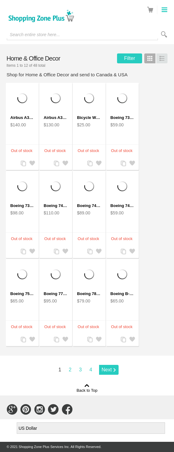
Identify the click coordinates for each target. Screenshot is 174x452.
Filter (129, 58)
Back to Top (87, 390)
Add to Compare (23, 164)
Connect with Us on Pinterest (25, 409)
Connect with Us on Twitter (53, 409)
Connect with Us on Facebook (67, 409)
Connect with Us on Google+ (12, 409)
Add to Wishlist (31, 164)
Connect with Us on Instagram (39, 409)
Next (107, 369)
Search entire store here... (35, 34)
